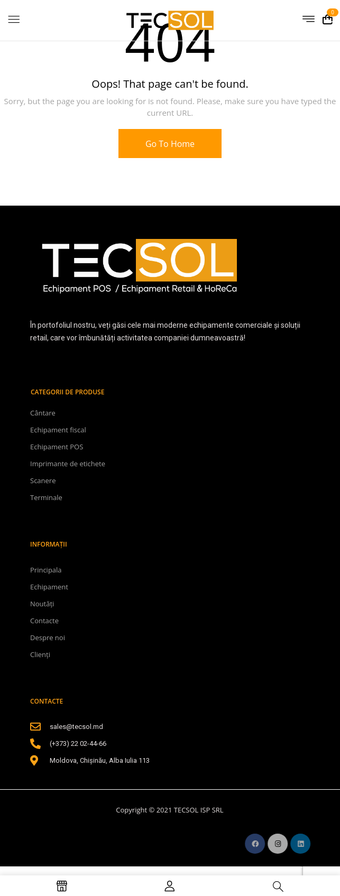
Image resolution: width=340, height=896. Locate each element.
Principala (46, 570)
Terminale (46, 497)
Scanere (43, 480)
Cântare (43, 413)
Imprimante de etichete (67, 463)
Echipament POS (56, 446)
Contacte (44, 620)
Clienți (40, 654)
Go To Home (170, 144)
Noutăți (42, 603)
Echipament (49, 587)
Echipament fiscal (58, 430)
